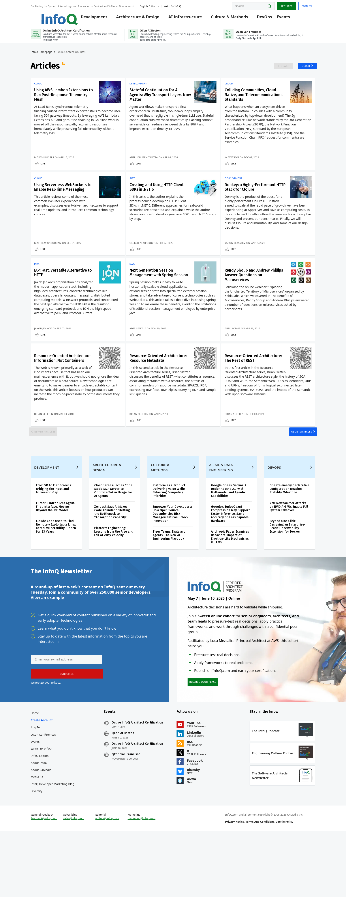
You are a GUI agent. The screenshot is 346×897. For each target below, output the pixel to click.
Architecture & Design (131, 18)
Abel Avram (236, 356)
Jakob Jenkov (43, 356)
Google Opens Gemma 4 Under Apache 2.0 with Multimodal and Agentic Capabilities (228, 540)
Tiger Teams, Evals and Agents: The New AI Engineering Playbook (169, 584)
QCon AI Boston (123, 790)
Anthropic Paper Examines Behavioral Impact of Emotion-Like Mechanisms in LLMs (230, 586)
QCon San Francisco (126, 811)
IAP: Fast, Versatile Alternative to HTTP (54, 298)
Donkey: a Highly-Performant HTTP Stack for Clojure (256, 203)
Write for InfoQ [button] (172, 5)
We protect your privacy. (46, 736)
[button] (65, 727)
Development (87, 18)
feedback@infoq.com (44, 881)
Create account (42, 777)
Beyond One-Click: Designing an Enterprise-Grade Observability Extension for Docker (287, 576)
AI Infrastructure (178, 18)
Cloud (38, 88)
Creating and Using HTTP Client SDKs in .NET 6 (156, 200)
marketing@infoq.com (141, 881)
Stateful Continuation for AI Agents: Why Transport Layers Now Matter (159, 100)
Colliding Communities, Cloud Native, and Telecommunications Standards (252, 103)
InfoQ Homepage (41, 56)
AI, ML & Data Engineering (221, 517)
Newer (281, 70)
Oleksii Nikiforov (143, 263)
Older (304, 70)
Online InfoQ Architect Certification (137, 779)
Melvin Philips (44, 165)
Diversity (36, 848)
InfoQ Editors (40, 812)
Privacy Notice (234, 884)
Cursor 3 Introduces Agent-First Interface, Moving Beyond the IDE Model (55, 556)
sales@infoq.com (73, 881)
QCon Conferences (43, 791)
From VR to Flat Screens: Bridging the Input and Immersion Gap (54, 538)
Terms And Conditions (260, 884)
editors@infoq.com (107, 881)
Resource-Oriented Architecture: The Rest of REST (254, 393)
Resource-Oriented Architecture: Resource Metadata (154, 393)
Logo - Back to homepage (49, 15)
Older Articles (298, 473)
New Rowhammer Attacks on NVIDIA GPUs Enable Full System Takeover (288, 556)
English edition (148, 5)
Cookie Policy (284, 884)
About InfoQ (39, 819)
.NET (133, 190)
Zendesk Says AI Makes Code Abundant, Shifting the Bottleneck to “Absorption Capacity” (112, 561)
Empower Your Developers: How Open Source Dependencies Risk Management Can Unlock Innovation (172, 563)
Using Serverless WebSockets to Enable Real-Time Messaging (57, 203)
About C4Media (41, 826)
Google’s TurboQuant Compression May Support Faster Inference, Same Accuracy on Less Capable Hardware (230, 563)
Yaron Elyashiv (239, 263)
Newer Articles (47, 473)
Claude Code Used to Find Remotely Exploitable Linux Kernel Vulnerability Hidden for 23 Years (56, 576)
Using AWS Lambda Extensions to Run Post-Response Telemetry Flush (61, 100)
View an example (47, 650)
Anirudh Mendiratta (145, 165)
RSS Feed (64, 70)
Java (36, 288)
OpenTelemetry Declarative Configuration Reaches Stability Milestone (289, 538)
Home (35, 770)
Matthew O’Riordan (47, 263)
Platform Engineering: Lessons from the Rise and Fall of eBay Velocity (113, 581)
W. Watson (236, 165)
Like (42, 171)
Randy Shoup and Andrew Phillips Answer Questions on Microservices (255, 300)
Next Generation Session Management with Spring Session (156, 300)
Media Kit (37, 833)
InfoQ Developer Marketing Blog (52, 841)
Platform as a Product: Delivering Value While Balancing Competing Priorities (169, 540)
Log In (35, 784)
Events (276, 18)
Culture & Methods (222, 18)
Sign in (307, 5)
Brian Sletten (43, 449)
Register (286, 5)
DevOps (257, 18)
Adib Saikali (139, 356)
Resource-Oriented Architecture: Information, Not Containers (60, 393)
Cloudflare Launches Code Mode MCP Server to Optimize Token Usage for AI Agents (113, 540)
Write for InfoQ (41, 805)
